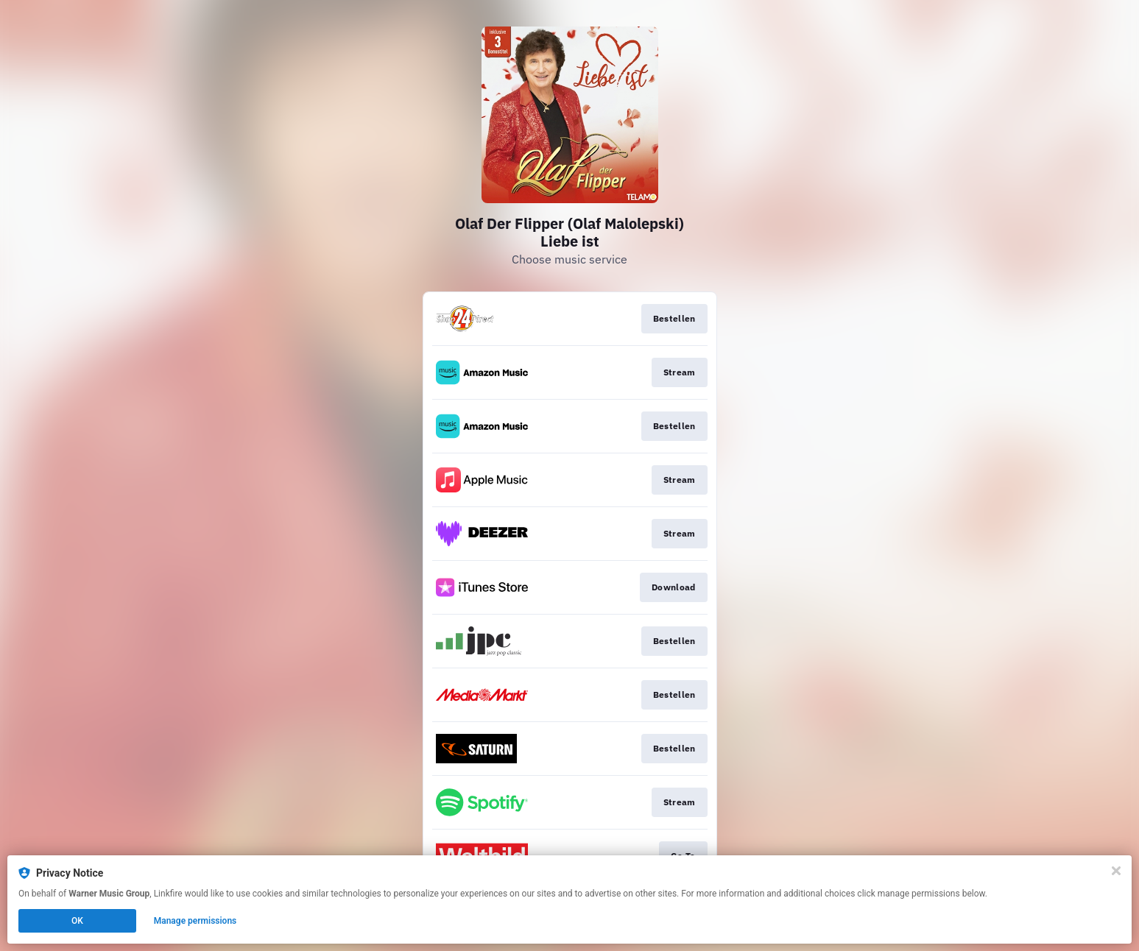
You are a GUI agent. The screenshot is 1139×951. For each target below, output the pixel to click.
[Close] (1116, 871)
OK (77, 921)
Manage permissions (195, 921)
